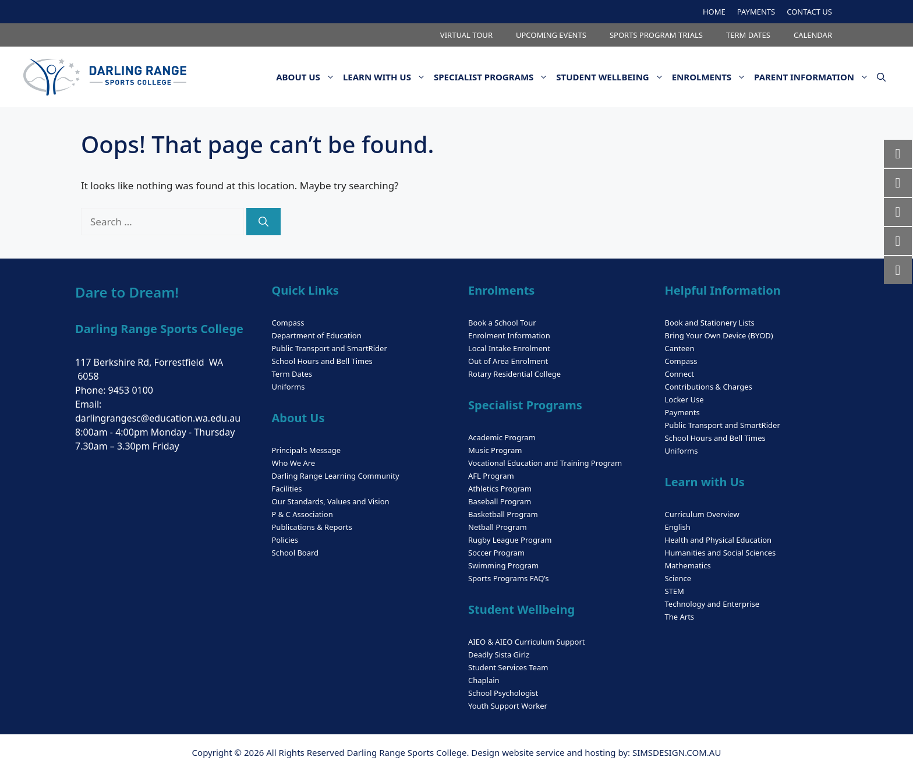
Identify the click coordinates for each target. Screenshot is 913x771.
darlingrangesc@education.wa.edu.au (157, 418)
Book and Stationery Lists (710, 322)
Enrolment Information (509, 335)
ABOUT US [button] (307, 76)
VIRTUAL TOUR (466, 35)
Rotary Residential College (514, 374)
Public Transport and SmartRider (329, 348)
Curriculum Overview (702, 514)
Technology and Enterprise (712, 604)
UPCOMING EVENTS (551, 35)
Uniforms (288, 386)
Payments (682, 412)
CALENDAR (813, 35)
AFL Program (491, 476)
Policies (285, 540)
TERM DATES (748, 35)
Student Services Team (508, 667)
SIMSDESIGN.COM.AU (676, 752)
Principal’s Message (306, 450)
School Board (295, 552)
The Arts (680, 616)
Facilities (287, 488)
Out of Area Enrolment (508, 361)
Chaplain (484, 680)
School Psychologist (503, 693)
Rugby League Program (509, 540)
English (678, 527)
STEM (674, 591)
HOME (714, 11)
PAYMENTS (756, 11)
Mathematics (688, 565)
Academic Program (502, 437)
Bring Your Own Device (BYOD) (719, 335)
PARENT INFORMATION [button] (813, 76)
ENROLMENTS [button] (711, 76)
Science (678, 578)
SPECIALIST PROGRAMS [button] (493, 76)
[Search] (263, 222)
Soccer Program (496, 552)
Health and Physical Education (718, 540)
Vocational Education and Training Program (545, 463)
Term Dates (292, 374)
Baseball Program (499, 501)
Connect (679, 374)
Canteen (680, 348)
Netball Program (497, 527)
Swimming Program (503, 565)
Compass (288, 322)
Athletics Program (500, 488)
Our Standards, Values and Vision (331, 501)
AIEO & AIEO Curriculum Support (526, 641)
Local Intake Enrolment (509, 348)
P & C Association (302, 514)
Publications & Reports (312, 527)
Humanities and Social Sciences (720, 552)
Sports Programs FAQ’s (508, 578)
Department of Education (317, 335)
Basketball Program (503, 514)
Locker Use (684, 399)
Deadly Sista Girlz (498, 654)
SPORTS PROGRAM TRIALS (656, 35)
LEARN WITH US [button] (386, 76)
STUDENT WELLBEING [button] (611, 76)
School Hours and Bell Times (322, 361)
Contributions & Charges (708, 386)
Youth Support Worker (507, 706)
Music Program (495, 450)
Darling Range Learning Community (335, 476)
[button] (881, 76)
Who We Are (294, 463)
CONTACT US (809, 11)
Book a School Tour (502, 322)
